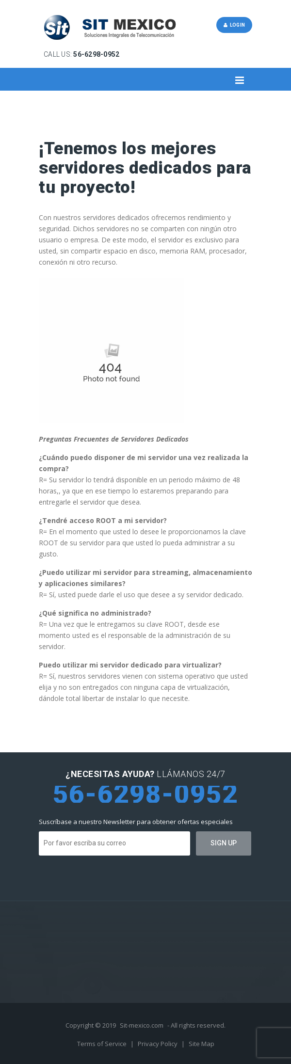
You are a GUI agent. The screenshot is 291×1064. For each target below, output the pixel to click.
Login (234, 25)
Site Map (201, 1043)
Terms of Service (102, 1043)
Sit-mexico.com (141, 1025)
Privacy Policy (158, 1043)
